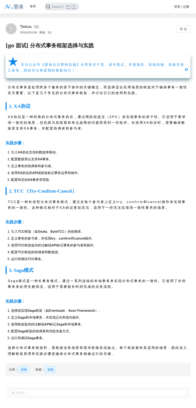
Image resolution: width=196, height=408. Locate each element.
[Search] (61, 7)
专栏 (32, 6)
